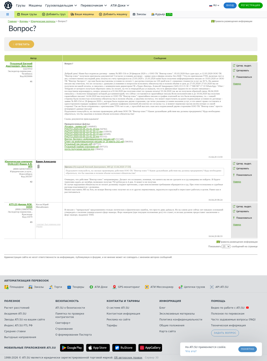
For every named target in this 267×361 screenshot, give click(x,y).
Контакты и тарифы (123, 301)
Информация (170, 301)
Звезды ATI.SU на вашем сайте (24, 319)
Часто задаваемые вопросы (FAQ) (233, 319)
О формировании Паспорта (73, 334)
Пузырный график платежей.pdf (81, 146)
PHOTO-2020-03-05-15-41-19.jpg (81, 129)
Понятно (247, 349)
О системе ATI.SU (118, 307)
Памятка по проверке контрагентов (69, 315)
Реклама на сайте (118, 319)
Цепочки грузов (191, 287)
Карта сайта (167, 331)
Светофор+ (63, 322)
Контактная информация (123, 313)
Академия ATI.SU (15, 313)
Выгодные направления (20, 337)
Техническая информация (228, 325)
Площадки (14, 287)
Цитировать (242, 70)
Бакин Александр (46, 161)
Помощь (218, 301)
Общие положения (171, 325)
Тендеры (75, 287)
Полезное (12, 301)
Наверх (237, 83)
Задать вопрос (225, 333)
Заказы (36, 287)
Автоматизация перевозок (26, 280)
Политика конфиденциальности (180, 319)
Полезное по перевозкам (227, 313)
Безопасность (67, 301)
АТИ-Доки (98, 287)
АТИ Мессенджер (159, 287)
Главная (12, 21)
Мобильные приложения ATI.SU (30, 347)
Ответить (22, 44)
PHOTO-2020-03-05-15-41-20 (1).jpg (83, 131)
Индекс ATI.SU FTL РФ (18, 325)
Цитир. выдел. (244, 65)
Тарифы (112, 325)
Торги (55, 287)
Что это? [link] (191, 351)
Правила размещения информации (233, 21)
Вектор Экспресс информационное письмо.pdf (89, 139)
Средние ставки (15, 331)
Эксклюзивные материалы (177, 313)
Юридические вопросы (43, 21)
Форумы (23, 21)
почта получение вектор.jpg (79, 149)
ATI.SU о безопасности (70, 307)
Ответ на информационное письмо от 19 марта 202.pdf (94, 141)
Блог (162, 307)
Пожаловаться (244, 77)
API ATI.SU (219, 287)
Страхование (64, 328)
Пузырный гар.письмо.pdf (78, 144)
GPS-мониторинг (126, 287)
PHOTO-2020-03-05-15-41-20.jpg (81, 136)
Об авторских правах (128, 357)
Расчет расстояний (17, 307)
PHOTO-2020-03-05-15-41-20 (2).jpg (83, 134)
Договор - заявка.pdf (75, 126)
